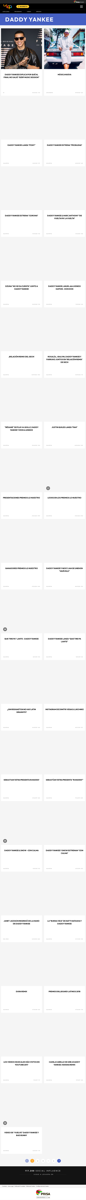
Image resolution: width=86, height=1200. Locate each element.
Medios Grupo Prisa (43, 1197)
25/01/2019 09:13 (79, 868)
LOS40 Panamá (49, 92)
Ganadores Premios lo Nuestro (21, 568)
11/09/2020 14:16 (79, 304)
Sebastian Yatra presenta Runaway (21, 780)
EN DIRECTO (23, 6)
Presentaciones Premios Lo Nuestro (21, 498)
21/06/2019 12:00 (36, 797)
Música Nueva (64, 74)
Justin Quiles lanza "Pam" (64, 427)
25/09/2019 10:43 (36, 727)
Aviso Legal (10, 1186)
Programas (18, 11)
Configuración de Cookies (42, 1186)
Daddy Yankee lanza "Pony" (21, 145)
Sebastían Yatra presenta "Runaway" (64, 780)
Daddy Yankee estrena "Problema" (64, 145)
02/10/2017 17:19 (36, 1150)
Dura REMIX (21, 991)
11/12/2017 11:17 (36, 1080)
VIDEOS (29, 11)
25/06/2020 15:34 (36, 445)
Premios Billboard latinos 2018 (64, 991)
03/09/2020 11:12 (79, 374)
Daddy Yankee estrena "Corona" (21, 215)
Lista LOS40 (6, 11)
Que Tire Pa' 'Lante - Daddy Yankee (21, 639)
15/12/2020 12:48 (79, 233)
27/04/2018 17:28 (79, 1009)
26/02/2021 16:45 (79, 163)
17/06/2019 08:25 (79, 797)
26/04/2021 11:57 (36, 163)
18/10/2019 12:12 (79, 656)
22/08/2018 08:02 (36, 939)
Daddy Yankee (29, 19)
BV (3, 92)
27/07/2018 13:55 (79, 939)
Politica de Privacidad (19, 1186)
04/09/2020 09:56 (36, 374)
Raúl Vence (6, 939)
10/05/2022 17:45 (36, 92)
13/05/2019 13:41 (36, 868)
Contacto (4, 1186)
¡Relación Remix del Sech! (21, 356)
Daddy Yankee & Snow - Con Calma (21, 850)
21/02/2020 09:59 (36, 515)
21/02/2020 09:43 (79, 515)
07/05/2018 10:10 (36, 1009)
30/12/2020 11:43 (36, 233)
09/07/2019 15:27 (79, 727)
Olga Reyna (6, 163)
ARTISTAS (38, 11)
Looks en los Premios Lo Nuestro (64, 498)
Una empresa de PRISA (43, 1192)
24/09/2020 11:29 (36, 304)
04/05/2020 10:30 (79, 445)
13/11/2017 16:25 (79, 1080)
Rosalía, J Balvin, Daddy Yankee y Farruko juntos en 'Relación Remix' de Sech (64, 359)
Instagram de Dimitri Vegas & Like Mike (64, 709)
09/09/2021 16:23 (79, 92)
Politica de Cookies (30, 1186)
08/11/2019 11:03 (36, 656)
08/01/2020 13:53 (79, 586)
